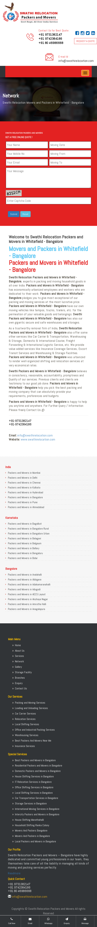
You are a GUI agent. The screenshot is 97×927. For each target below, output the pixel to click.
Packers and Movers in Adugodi (24, 589)
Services (19, 656)
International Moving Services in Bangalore (37, 809)
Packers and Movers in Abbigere (24, 579)
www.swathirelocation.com (38, 439)
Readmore (14, 873)
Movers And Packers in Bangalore (32, 836)
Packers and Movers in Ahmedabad (26, 507)
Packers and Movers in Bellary (23, 548)
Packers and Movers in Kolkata (24, 487)
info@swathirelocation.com (76, 61)
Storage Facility (23, 672)
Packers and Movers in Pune (22, 502)
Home (18, 645)
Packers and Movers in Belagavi (24, 538)
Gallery (18, 667)
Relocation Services (25, 719)
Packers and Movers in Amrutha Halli (27, 604)
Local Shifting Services (27, 724)
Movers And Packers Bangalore (31, 830)
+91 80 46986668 (51, 43)
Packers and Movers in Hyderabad (25, 492)
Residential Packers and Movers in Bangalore (38, 765)
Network (19, 661)
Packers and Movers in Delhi (22, 477)
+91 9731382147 (50, 34)
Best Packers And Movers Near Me (33, 740)
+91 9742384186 (50, 39)
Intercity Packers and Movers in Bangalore (37, 814)
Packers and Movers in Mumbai (24, 473)
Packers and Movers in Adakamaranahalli (29, 584)
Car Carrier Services (25, 713)
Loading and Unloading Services (31, 708)
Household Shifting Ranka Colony (32, 825)
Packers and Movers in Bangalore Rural (28, 528)
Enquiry (19, 683)
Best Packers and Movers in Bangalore (35, 760)
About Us (19, 650)
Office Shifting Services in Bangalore (34, 787)
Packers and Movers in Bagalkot (25, 523)
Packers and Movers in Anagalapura (26, 609)
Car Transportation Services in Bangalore (36, 798)
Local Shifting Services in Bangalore (34, 793)
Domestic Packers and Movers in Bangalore (38, 771)
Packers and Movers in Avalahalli (25, 574)
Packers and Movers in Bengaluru (25, 553)
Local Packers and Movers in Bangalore (35, 841)
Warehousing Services (26, 735)
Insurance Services (25, 746)
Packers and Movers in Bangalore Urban (28, 533)
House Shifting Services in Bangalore (34, 776)
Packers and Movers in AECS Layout (27, 594)
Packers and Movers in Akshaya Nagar (28, 599)
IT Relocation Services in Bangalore (33, 782)
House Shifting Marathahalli (29, 820)
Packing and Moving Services (30, 702)
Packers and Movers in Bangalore (25, 497)
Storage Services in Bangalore (31, 803)
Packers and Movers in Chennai (24, 482)
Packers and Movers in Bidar (23, 558)
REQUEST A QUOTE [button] (85, 41)
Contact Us (21, 688)
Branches (20, 678)
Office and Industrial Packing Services (35, 730)
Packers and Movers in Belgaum (24, 543)
